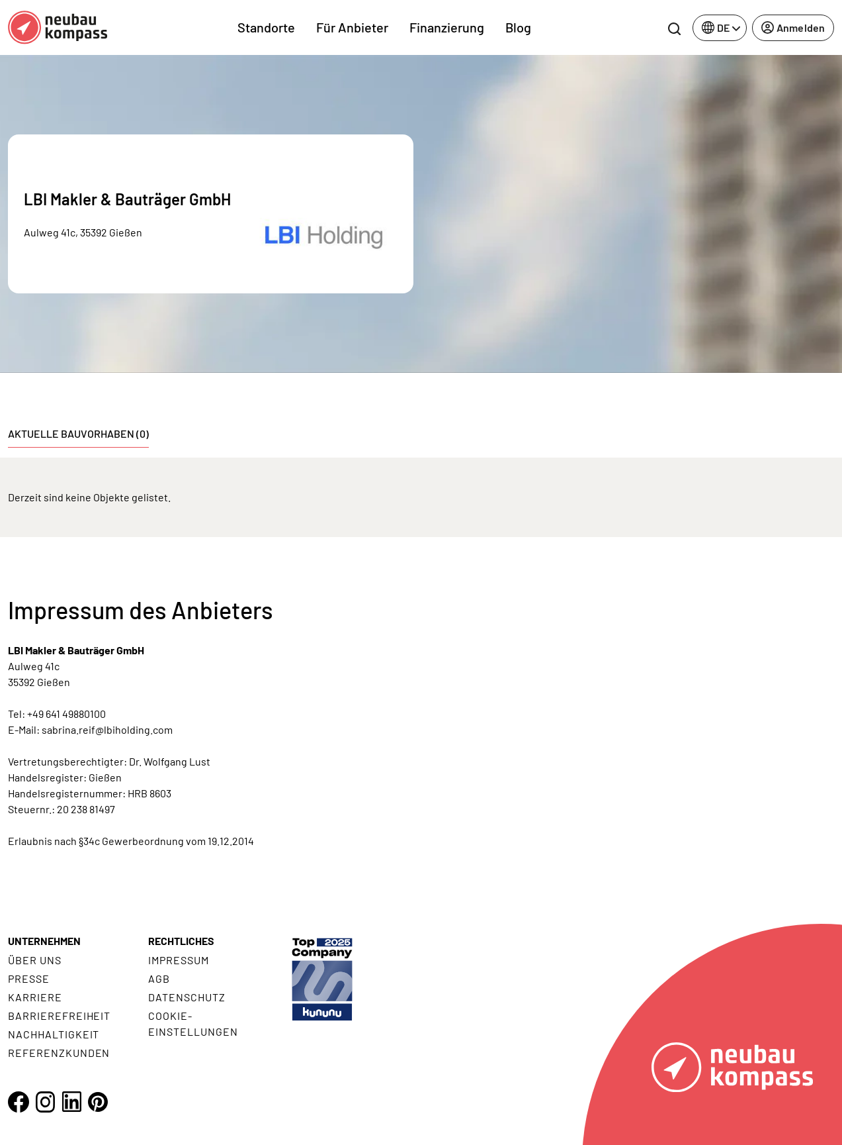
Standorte (266, 27)
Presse (29, 978)
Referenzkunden (59, 1052)
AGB (159, 978)
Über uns (35, 960)
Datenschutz (187, 997)
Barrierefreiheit (59, 1015)
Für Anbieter (352, 27)
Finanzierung (446, 27)
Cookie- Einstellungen (192, 1023)
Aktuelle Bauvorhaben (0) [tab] (78, 433)
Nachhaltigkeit (53, 1034)
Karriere (35, 997)
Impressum (178, 960)
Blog (518, 27)
